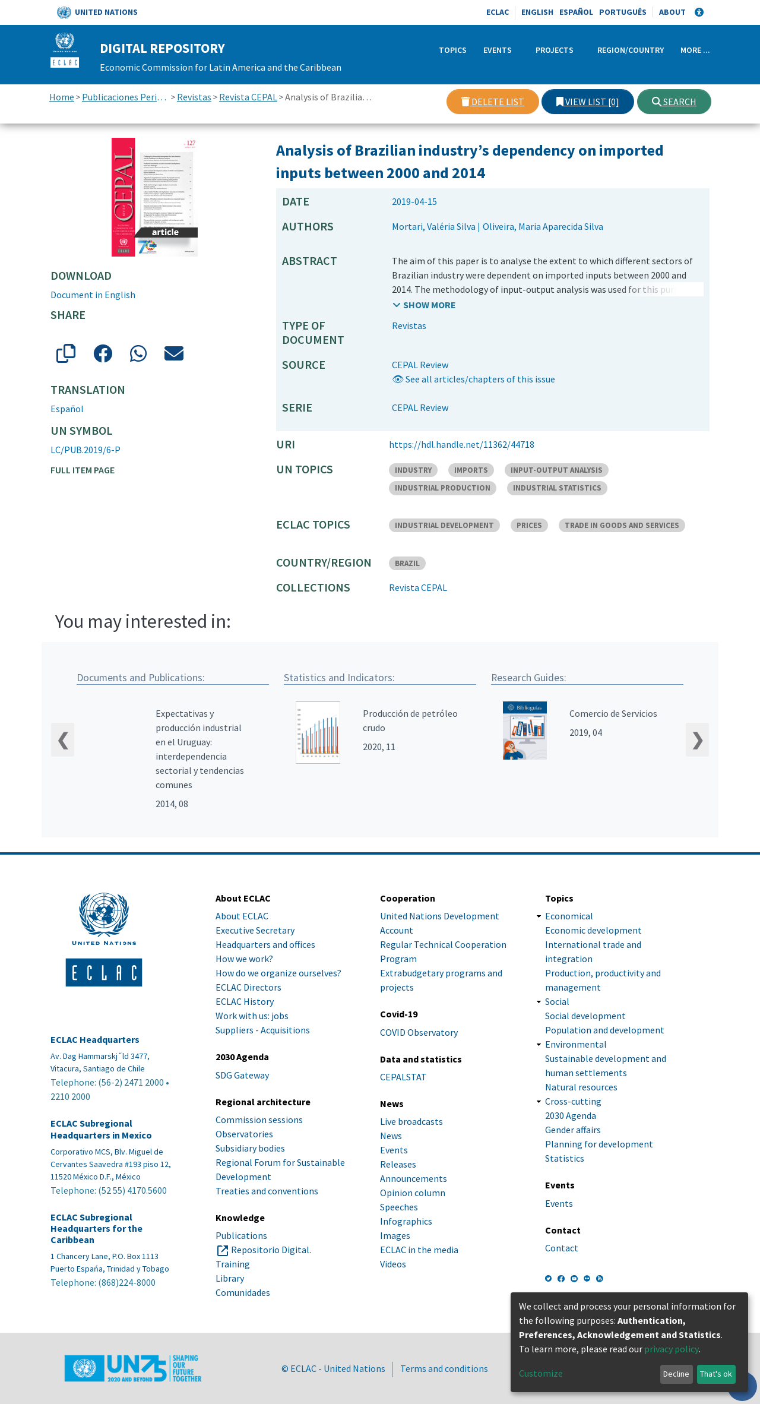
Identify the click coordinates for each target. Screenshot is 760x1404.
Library (230, 1278)
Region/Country (630, 50)
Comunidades (243, 1292)
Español (576, 12)
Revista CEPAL (248, 97)
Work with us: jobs (252, 1016)
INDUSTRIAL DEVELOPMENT (444, 525)
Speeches (399, 1207)
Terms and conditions (444, 1368)
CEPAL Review (420, 365)
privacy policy (671, 1349)
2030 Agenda (570, 1115)
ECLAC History (245, 1001)
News (391, 1135)
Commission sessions (259, 1119)
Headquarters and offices (265, 944)
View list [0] (587, 101)
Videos (393, 1264)
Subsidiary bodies (250, 1148)
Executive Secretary (255, 930)
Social (557, 1001)
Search (674, 101)
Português (623, 12)
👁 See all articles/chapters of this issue (473, 379)
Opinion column (412, 1193)
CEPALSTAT (403, 1077)
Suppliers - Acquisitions (263, 1030)
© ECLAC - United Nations (333, 1368)
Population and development (604, 1030)
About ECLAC (242, 916)
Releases (398, 1164)
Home (61, 97)
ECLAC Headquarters (95, 1039)
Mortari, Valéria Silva (434, 226)
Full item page (82, 470)
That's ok (716, 1373)
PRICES (529, 525)
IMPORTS (471, 470)
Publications (241, 1235)
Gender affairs (573, 1130)
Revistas (194, 97)
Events (497, 50)
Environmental (576, 1044)
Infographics (406, 1221)
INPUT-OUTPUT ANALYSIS (557, 470)
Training (233, 1264)
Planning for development (599, 1144)
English (537, 12)
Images (395, 1235)
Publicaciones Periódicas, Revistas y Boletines (125, 97)
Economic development (593, 930)
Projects (555, 50)
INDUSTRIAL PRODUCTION (442, 488)
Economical (569, 916)
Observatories (244, 1134)
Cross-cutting (573, 1101)
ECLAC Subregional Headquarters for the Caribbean (96, 1228)
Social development (585, 1016)
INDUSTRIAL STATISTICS (557, 488)
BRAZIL (407, 563)
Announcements (413, 1178)
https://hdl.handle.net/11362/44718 (461, 444)
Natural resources (581, 1087)
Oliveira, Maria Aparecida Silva (543, 226)
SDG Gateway (242, 1075)
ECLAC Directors (248, 987)
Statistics (564, 1158)
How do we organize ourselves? (278, 973)
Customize (541, 1373)
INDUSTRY (413, 470)
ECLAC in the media (419, 1250)
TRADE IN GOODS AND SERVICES (622, 525)
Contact (561, 1248)
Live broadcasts (411, 1121)
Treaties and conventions (267, 1191)
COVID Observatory (419, 1032)
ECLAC (497, 12)
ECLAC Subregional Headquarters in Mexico (101, 1129)
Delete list (492, 101)
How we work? (244, 959)
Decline (676, 1373)
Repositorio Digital (270, 1250)
